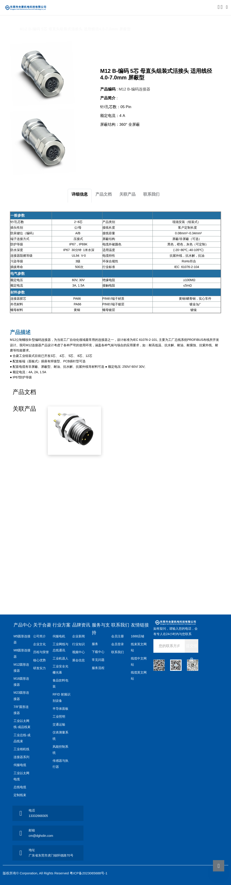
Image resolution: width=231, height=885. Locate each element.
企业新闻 (78, 636)
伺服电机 (59, 636)
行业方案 (62, 624)
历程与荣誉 (41, 652)
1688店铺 (137, 636)
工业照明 (59, 716)
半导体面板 (60, 708)
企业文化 (39, 644)
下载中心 (98, 652)
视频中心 (78, 652)
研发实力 (39, 668)
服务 (95, 644)
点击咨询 (128, 138)
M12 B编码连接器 (93, 23)
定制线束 (20, 795)
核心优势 (39, 660)
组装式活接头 (124, 23)
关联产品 (127, 194)
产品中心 (33, 23)
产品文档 (103, 194)
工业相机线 (21, 749)
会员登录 (117, 644)
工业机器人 (60, 658)
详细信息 (80, 194)
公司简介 (39, 636)
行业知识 (78, 644)
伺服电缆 (20, 765)
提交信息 (191, 648)
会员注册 (117, 636)
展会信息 (78, 660)
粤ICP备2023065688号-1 (88, 873)
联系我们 (151, 194)
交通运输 (59, 724)
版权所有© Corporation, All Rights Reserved (36, 873)
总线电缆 (20, 787)
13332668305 (38, 816)
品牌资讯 (81, 624)
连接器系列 (21, 757)
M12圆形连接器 (59, 23)
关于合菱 (42, 624)
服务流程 (98, 668)
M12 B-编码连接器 (134, 89)
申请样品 (193, 138)
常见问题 (98, 660)
